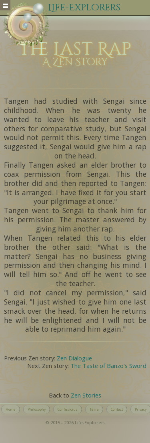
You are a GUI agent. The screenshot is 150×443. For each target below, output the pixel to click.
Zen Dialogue (74, 358)
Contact (117, 409)
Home (11, 409)
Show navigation (5, 5)
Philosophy (37, 409)
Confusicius (68, 409)
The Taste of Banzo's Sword (108, 366)
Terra (94, 409)
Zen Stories (86, 395)
